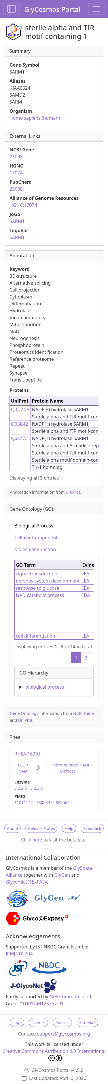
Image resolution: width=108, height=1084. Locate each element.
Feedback (92, 828)
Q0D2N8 (20, 409)
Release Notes (41, 828)
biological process (44, 687)
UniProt (73, 492)
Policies (62, 1022)
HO (22, 765)
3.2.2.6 (36, 788)
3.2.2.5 (20, 788)
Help (69, 828)
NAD (23, 771)
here (37, 840)
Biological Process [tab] (33, 526)
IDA (86, 595)
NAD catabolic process (40, 595)
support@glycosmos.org (63, 1034)
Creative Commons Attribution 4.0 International (54, 1054)
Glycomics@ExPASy (26, 882)
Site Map (87, 1022)
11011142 (23, 802)
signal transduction (36, 573)
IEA (85, 573)
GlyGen (62, 875)
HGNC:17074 (23, 205)
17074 (16, 173)
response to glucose (37, 588)
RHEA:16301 (27, 754)
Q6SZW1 (20, 438)
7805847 (44, 802)
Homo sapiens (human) (35, 118)
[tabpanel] (54, 625)
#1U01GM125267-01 (41, 1003)
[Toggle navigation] (96, 9)
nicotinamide (65, 765)
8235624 (64, 802)
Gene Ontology (24, 713)
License (38, 1022)
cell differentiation (35, 636)
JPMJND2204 (19, 953)
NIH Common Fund (70, 996)
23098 (16, 156)
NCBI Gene (83, 713)
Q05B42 (19, 424)
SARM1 (17, 221)
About (12, 828)
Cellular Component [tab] (36, 537)
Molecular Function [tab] (35, 549)
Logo (17, 1022)
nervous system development (47, 581)
